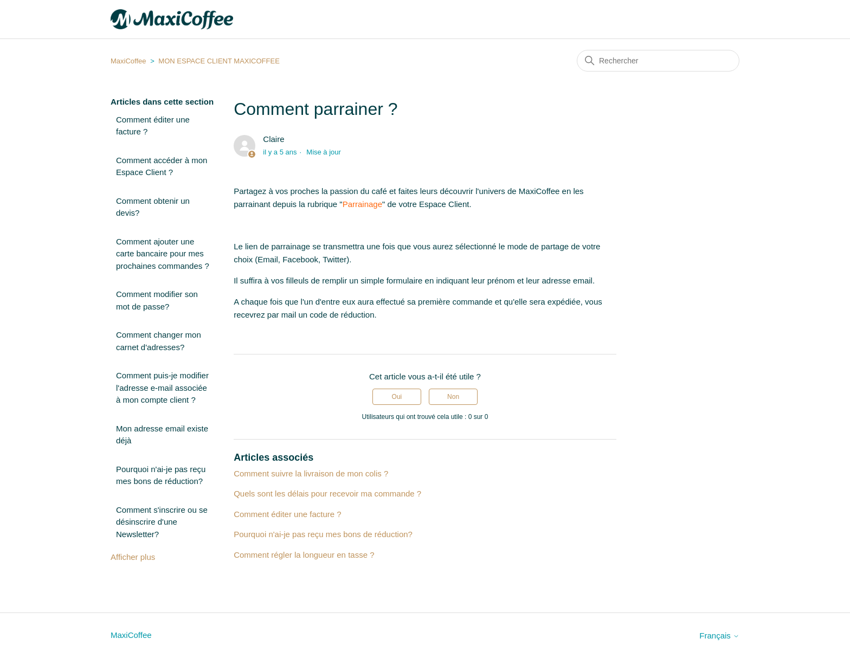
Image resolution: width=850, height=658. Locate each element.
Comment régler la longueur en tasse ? (304, 554)
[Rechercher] (658, 61)
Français (719, 635)
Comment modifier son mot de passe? (157, 300)
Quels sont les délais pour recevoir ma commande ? (327, 493)
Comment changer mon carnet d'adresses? (158, 341)
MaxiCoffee (128, 61)
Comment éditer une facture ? (153, 126)
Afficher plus (133, 557)
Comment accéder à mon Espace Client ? (161, 166)
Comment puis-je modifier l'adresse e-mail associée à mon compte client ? (162, 387)
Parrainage (362, 204)
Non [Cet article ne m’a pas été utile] (453, 397)
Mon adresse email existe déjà (162, 435)
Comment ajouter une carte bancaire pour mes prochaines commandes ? (162, 253)
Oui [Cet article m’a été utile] (397, 397)
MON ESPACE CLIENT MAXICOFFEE (218, 61)
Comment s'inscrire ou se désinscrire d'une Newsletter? (162, 522)
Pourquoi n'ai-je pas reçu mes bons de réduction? (160, 475)
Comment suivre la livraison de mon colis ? (311, 473)
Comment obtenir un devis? (153, 207)
